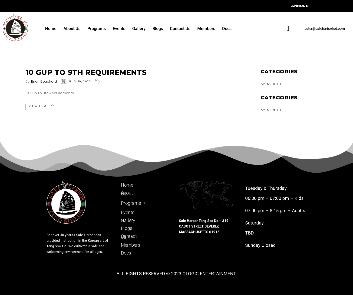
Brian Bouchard (44, 81)
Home (50, 28)
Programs (96, 28)
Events (119, 28)
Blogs (157, 28)
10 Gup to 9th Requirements (86, 72)
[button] (145, 202)
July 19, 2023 (80, 81)
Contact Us (180, 28)
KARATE (268, 83)
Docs (226, 28)
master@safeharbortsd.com (323, 29)
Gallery (138, 28)
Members (206, 28)
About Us (71, 28)
